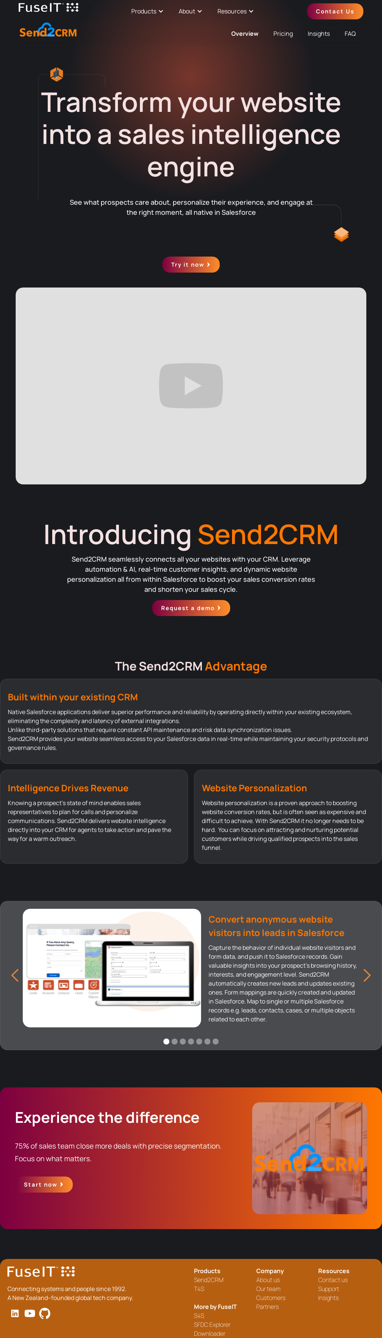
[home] (48, 11)
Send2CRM (208, 1280)
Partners (267, 1307)
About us (268, 1280)
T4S (199, 1289)
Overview (245, 33)
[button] (15, 975)
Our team (268, 1289)
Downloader (209, 1333)
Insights (319, 33)
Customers (270, 1298)
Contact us (333, 1280)
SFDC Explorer (212, 1324)
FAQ (350, 33)
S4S (199, 1316)
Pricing (283, 33)
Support (328, 1289)
